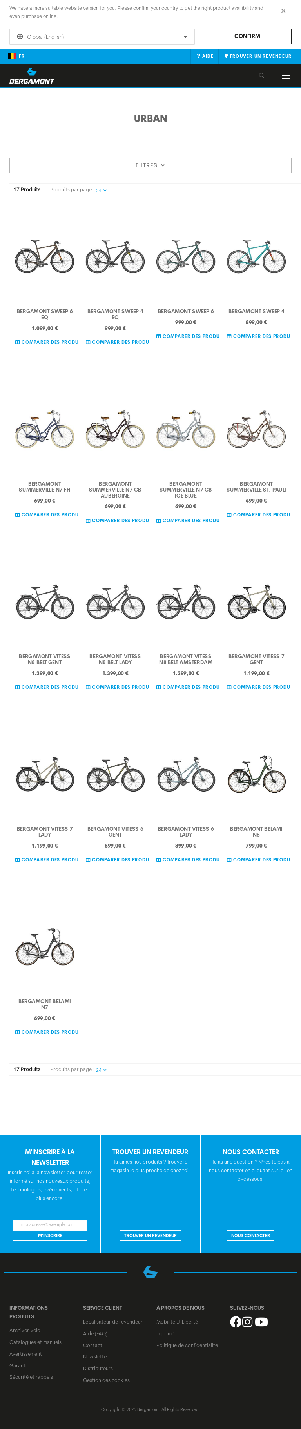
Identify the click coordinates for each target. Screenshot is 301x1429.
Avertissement (25, 1354)
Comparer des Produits (50, 342)
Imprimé (165, 1333)
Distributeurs (98, 1368)
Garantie (19, 1365)
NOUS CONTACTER (250, 1235)
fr (16, 56)
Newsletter (96, 1356)
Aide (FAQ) (95, 1333)
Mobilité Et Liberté (177, 1321)
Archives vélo (24, 1330)
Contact (92, 1345)
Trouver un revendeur (150, 1235)
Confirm (247, 36)
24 (101, 190)
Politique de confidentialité (187, 1345)
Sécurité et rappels (31, 1377)
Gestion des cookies (106, 1380)
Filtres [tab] (150, 165)
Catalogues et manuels (35, 1342)
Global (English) (101, 36)
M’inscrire (50, 1235)
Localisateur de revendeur (113, 1321)
